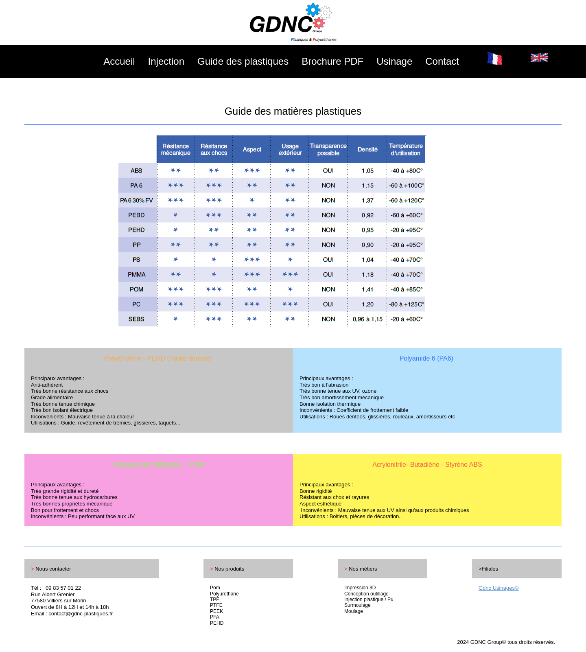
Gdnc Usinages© (498, 588)
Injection (166, 61)
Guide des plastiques (243, 61)
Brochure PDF (332, 61)
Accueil (119, 61)
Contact (442, 61)
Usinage (394, 61)
